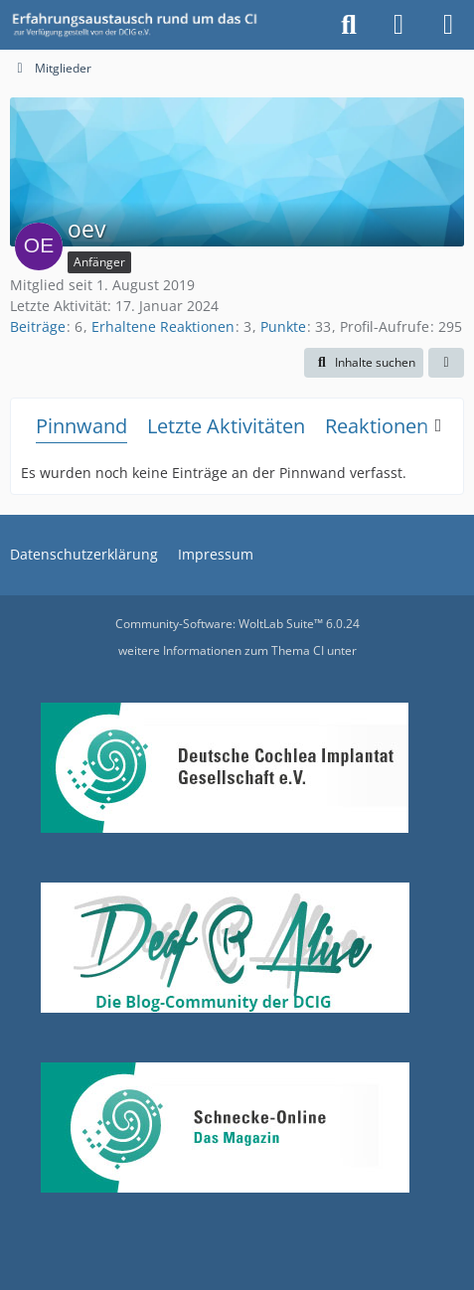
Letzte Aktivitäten (226, 425)
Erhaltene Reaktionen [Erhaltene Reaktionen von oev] (163, 326)
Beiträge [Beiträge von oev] (38, 326)
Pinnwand (81, 425)
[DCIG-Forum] (141, 25)
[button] (363, 363)
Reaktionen (376, 425)
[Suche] (349, 25)
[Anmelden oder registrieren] (398, 25)
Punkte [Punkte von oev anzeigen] (283, 326)
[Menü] (448, 25)
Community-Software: (237, 623)
